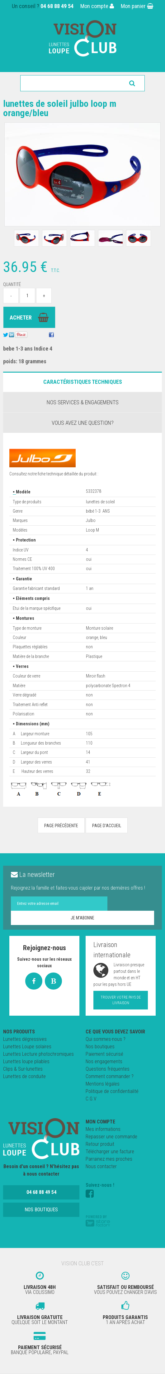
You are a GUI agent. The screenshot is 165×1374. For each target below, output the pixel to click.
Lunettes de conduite (24, 1076)
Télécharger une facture (110, 1151)
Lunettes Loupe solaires (27, 1047)
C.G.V (91, 1099)
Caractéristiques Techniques (82, 382)
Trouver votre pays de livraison (121, 1000)
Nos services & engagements (83, 402)
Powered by (98, 1221)
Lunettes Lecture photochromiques (38, 1054)
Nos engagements (104, 1061)
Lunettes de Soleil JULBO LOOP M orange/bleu (59, 108)
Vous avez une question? (83, 422)
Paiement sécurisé (104, 1054)
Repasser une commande (111, 1137)
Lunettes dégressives (25, 1039)
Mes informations (103, 1129)
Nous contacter (101, 1166)
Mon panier (137, 6)
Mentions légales (103, 1084)
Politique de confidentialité (112, 1091)
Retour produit (100, 1144)
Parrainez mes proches (109, 1159)
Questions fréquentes (108, 1069)
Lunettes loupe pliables (26, 1061)
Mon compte (97, 6)
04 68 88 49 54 (56, 6)
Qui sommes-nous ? (105, 1039)
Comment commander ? (110, 1076)
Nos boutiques (100, 1047)
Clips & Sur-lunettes (23, 1069)
